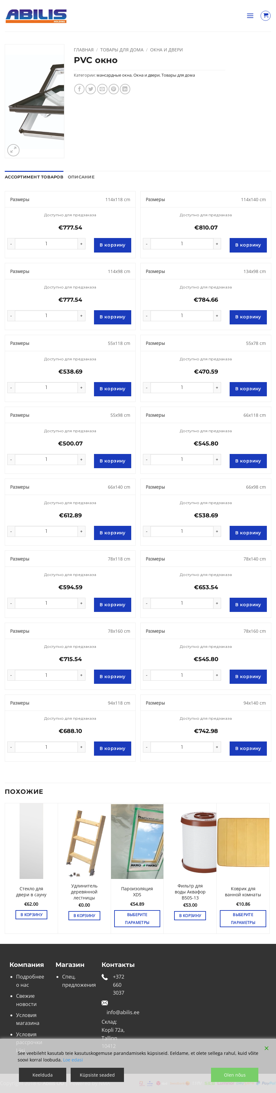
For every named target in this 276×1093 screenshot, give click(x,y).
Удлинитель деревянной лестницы (84, 891)
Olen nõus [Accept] (235, 1075)
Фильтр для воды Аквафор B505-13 (190, 891)
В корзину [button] (31, 914)
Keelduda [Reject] (42, 1075)
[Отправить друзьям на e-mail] (102, 89)
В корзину (113, 245)
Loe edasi (73, 1060)
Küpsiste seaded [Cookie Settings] (97, 1075)
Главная (84, 50)
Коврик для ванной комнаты (243, 892)
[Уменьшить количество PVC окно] (11, 243)
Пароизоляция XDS (137, 892)
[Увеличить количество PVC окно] (81, 243)
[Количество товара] (46, 243)
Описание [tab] (81, 177)
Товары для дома (122, 50)
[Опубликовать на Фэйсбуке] (79, 89)
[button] (250, 15)
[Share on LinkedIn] (125, 89)
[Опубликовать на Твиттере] (90, 89)
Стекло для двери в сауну (31, 892)
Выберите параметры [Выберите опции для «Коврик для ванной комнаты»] (243, 918)
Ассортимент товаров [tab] (34, 177)
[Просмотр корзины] (266, 16)
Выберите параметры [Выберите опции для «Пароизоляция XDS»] (137, 918)
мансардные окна (114, 75)
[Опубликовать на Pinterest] (114, 89)
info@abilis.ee (123, 1012)
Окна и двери (166, 50)
